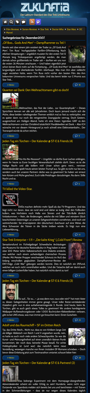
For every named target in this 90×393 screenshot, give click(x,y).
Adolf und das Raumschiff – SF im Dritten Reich (31, 325)
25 (78, 320)
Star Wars (71, 29)
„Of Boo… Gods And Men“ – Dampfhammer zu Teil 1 (33, 43)
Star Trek (44, 29)
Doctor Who (58, 29)
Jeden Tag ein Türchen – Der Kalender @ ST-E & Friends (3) (37, 281)
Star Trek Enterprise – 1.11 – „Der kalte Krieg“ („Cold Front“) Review (42, 240)
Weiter (10, 85)
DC (80, 29)
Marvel (9, 32)
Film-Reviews (12, 29)
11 (77, 275)
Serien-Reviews (29, 29)
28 (78, 357)
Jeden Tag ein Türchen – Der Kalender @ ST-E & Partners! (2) (38, 363)
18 (78, 85)
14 (77, 234)
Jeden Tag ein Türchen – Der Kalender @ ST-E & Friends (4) (37, 141)
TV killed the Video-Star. (17, 189)
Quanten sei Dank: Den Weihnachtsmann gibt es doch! (35, 90)
